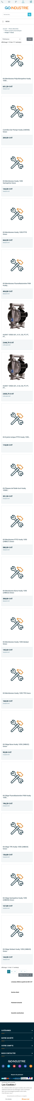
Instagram (19, 1066)
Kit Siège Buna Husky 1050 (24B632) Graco (16, 745)
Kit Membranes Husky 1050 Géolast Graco (16, 643)
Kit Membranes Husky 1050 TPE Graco (17, 693)
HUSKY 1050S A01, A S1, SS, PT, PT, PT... (16, 336)
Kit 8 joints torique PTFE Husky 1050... (16, 437)
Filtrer (29, 39)
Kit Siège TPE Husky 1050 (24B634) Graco (15, 848)
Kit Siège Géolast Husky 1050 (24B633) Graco (17, 950)
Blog (30, 1066)
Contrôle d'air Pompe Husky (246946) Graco (16, 131)
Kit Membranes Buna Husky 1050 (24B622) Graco (15, 592)
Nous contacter (8, 1053)
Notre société (7, 1038)
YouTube (14, 1066)
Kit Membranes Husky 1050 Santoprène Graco (13, 182)
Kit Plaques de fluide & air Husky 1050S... (14, 489)
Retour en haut (25, 975)
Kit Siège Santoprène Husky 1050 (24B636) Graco (15, 899)
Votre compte (7, 1046)
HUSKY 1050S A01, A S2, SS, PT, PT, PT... (16, 387)
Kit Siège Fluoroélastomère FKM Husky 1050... (17, 796)
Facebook (3, 1066)
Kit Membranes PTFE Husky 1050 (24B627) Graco (15, 540)
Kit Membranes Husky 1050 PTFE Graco (15, 233)
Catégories (6, 1030)
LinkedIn (25, 1066)
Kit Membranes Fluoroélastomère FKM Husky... (17, 284)
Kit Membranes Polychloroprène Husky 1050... (17, 80)
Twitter (8, 1066)
